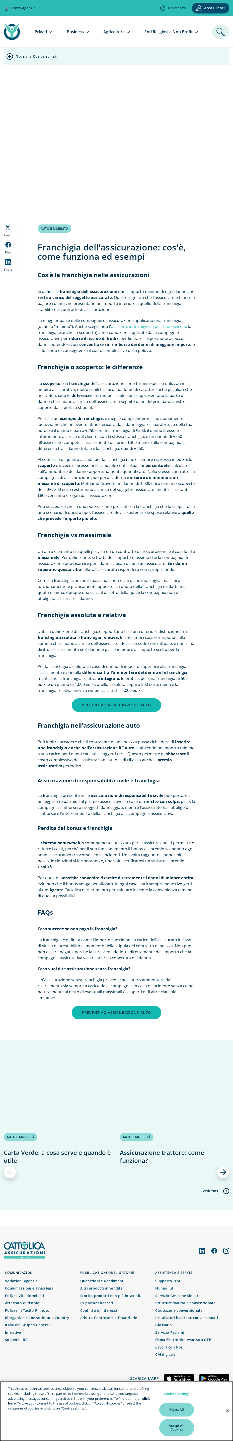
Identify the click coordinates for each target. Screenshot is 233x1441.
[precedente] (10, 1172)
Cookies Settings (176, 1400)
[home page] (12, 38)
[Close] (227, 1417)
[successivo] (223, 1172)
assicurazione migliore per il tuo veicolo (148, 326)
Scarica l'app (144, 1378)
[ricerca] (220, 32)
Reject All (176, 1415)
